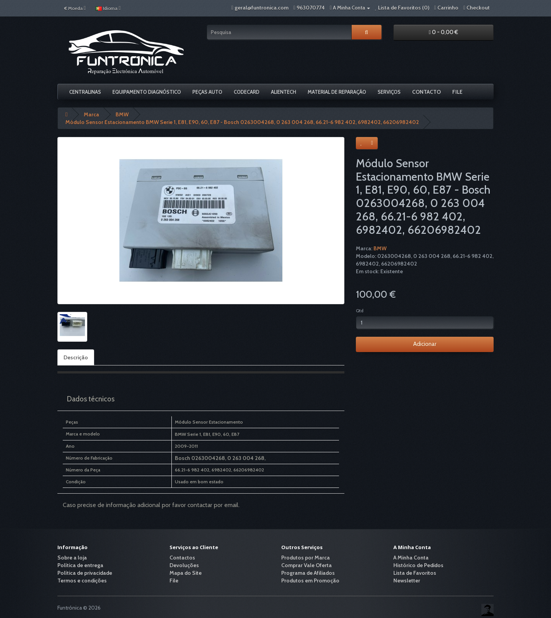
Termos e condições (82, 580)
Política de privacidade (84, 572)
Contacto (426, 91)
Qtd (360, 310)
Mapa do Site (186, 572)
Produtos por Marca (305, 557)
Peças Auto (207, 92)
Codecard (246, 92)
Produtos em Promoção (310, 580)
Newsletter (406, 580)
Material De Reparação (337, 92)
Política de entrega (80, 565)
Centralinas (85, 92)
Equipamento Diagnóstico (146, 92)
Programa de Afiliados (308, 572)
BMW (379, 248)
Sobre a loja (72, 557)
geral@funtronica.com (262, 7)
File (457, 91)
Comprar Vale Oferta (306, 565)
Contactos (182, 557)
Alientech (283, 92)
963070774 (311, 7)
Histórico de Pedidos (418, 565)
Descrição (76, 357)
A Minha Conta (411, 557)
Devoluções (184, 565)
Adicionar (424, 344)
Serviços (389, 92)
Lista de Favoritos (414, 572)
